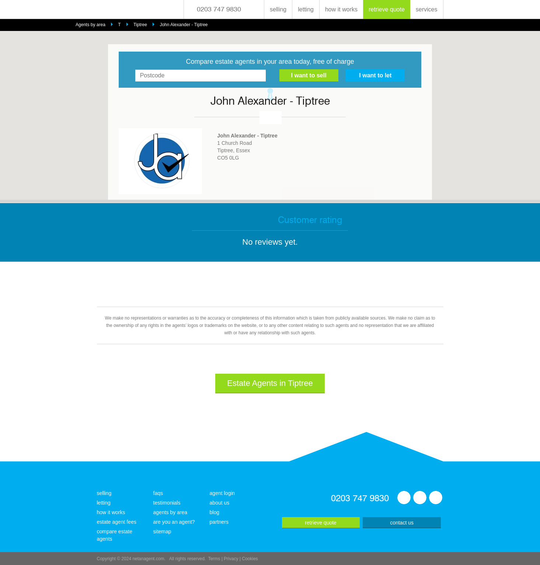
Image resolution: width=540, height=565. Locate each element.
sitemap (162, 531)
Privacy (231, 558)
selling (278, 9)
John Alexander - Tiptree (184, 24)
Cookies (250, 558)
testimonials (167, 503)
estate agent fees (116, 522)
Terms (214, 558)
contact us (402, 523)
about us (220, 503)
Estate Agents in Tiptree (270, 383)
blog (214, 512)
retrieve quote (387, 9)
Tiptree (140, 24)
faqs (158, 493)
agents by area (170, 512)
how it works (341, 9)
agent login (222, 493)
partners (219, 522)
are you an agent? (174, 522)
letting (306, 9)
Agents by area (90, 24)
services (427, 9)
